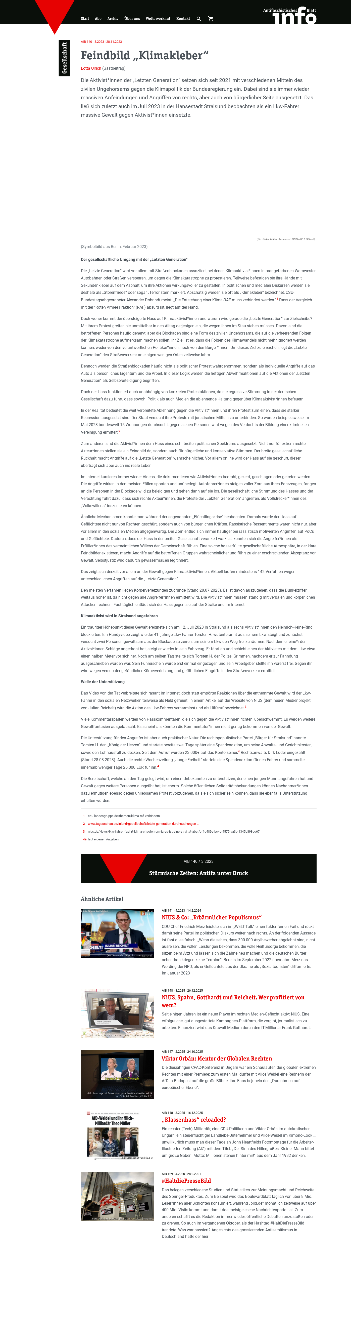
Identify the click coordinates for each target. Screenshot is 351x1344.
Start (85, 18)
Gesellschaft (64, 58)
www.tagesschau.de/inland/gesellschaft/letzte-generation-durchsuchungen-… (143, 824)
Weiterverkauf (158, 18)
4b (84, 839)
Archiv (113, 18)
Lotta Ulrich (91, 68)
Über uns (132, 18)
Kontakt (183, 18)
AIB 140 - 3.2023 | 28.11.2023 (101, 42)
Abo (98, 18)
